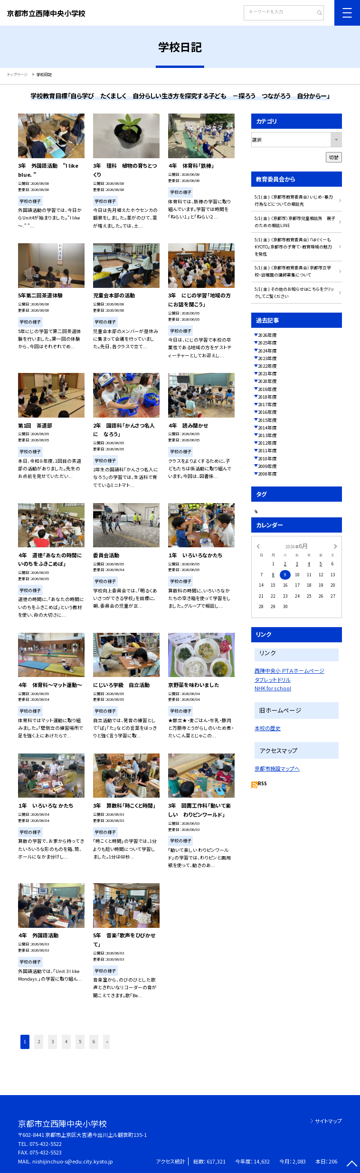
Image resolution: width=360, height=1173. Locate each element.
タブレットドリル (273, 679)
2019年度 (267, 389)
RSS (262, 783)
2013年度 (267, 435)
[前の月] (257, 546)
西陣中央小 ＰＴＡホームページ (289, 670)
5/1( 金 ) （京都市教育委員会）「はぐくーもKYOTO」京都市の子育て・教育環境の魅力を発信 (293, 247)
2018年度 (267, 396)
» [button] (107, 1041)
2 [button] (39, 1041)
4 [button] (66, 1041)
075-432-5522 (45, 1143)
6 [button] (94, 1041)
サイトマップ (328, 1121)
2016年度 (267, 412)
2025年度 (267, 342)
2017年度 (267, 404)
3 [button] (52, 1041)
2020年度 (267, 381)
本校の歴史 (268, 728)
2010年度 (267, 458)
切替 (334, 157)
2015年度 (267, 420)
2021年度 (267, 373)
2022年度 (267, 365)
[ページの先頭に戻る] (352, 1165)
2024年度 (267, 350)
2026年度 (267, 335)
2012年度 (267, 442)
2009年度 (267, 466)
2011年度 (267, 450)
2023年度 (267, 358)
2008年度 (267, 473)
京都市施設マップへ (277, 768)
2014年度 (267, 427)
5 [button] (80, 1041)
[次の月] (335, 546)
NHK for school (273, 688)
